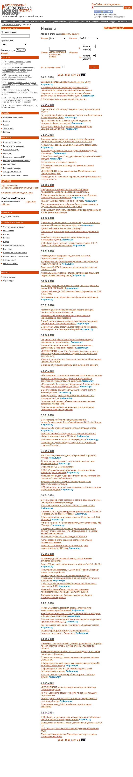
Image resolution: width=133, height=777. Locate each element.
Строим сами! (9, 260)
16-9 (73, 75)
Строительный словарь (14, 227)
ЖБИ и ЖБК (8, 128)
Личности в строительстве (15, 253)
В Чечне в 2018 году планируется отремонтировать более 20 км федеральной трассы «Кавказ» (71, 512)
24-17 (67, 75)
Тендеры (95, 21)
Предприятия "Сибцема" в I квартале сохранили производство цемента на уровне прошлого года (65, 190)
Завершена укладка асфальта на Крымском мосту (66, 82)
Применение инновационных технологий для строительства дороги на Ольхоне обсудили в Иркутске (70, 223)
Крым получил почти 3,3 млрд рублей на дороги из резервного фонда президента (66, 121)
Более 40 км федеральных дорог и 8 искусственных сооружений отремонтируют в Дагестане (66, 379)
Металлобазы (9, 164)
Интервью (7, 249)
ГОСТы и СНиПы (10, 264)
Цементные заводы (12, 142)
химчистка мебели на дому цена (17, 192)
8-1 (78, 75)
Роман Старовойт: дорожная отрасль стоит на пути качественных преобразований (66, 609)
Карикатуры (8, 281)
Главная (4, 21)
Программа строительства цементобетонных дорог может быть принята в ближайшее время (17, 77)
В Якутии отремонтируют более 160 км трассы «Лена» (68, 505)
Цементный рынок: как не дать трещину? (61, 228)
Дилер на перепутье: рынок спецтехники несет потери (16, 63)
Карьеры (7, 153)
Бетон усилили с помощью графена (58, 162)
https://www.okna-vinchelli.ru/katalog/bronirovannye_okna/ (20, 186)
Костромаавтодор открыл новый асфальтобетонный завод (69, 297)
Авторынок (122, 21)
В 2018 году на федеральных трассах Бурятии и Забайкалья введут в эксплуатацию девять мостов (71, 718)
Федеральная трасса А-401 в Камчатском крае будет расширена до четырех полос (67, 340)
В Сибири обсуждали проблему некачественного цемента (69, 365)
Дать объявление (11, 217)
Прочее (6, 238)
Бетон (5, 125)
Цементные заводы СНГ (14, 157)
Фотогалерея (9, 277)
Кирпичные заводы (12, 168)
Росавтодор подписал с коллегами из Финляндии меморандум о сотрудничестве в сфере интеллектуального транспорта (70, 578)
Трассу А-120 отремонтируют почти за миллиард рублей (69, 428)
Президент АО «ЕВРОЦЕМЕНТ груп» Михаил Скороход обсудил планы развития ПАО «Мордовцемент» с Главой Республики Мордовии (69, 531)
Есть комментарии (51, 67)
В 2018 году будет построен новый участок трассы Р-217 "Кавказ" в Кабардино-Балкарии (69, 244)
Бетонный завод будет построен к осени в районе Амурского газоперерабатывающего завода (71, 501)
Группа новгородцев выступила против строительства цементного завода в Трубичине (67, 408)
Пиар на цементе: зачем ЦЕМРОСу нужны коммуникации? (19, 106)
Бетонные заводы (11, 150)
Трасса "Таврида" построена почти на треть (62, 201)
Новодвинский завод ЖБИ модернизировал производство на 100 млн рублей (19, 92)
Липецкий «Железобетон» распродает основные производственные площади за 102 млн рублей (65, 590)
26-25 (60, 75)
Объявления (24, 21)
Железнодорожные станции (15, 175)
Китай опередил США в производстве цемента (64, 536)
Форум (113, 21)
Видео (6, 242)
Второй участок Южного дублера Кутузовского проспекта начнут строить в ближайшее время (69, 322)
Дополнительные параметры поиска (57, 54)
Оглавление (8, 230)
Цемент (6, 121)
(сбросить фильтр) (70, 34)
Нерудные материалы (13, 117)
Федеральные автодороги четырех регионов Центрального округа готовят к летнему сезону (70, 274)
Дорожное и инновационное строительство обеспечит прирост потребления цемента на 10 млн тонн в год (67, 140)
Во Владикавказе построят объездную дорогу (63, 439)
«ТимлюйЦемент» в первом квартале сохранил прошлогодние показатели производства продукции (66, 88)
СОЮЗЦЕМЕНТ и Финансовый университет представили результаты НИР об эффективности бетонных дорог (19, 100)
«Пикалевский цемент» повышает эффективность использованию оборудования (65, 316)
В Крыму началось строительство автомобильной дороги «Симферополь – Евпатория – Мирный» (69, 328)
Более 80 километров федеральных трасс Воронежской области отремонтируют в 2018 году (68, 434)
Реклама (104, 21)
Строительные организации (15, 256)
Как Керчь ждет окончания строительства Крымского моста (70, 625)
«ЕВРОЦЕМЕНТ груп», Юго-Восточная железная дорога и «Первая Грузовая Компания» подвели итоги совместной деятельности (69, 353)
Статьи (6, 234)
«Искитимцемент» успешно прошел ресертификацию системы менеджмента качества (67, 311)
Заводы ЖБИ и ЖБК (12, 172)
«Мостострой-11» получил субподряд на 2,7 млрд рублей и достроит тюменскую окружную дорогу (70, 385)
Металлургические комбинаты (16, 161)
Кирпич (6, 132)
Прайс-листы (36, 21)
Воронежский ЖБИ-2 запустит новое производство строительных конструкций (66, 482)
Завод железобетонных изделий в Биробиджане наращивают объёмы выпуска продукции (20, 85)
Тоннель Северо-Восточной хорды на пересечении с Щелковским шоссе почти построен (67, 346)
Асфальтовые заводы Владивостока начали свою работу (69, 145)
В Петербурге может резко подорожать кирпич (63, 99)
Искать (127, 8)
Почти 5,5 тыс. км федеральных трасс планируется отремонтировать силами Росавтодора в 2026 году (18, 69)
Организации (73, 21)
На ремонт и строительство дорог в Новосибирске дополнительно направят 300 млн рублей (66, 94)
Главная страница (11, 24)
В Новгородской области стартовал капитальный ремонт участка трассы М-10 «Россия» (69, 196)
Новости (13, 21)
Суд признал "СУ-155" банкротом (57, 467)
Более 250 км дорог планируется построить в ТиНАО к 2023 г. (71, 564)
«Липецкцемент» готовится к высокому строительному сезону (71, 375)
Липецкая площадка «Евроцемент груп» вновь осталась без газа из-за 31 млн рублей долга (70, 477)
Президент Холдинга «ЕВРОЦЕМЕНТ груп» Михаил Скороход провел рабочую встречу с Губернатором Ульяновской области (71, 646)
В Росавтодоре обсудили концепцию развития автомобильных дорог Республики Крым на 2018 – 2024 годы (71, 421)
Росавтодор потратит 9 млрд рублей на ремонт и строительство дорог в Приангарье (65, 631)
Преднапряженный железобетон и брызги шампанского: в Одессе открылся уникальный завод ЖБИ (69, 205)
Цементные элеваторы (13, 146)
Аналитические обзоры (13, 245)
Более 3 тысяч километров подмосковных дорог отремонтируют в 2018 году (64, 546)
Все (83, 75)
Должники (85, 21)
